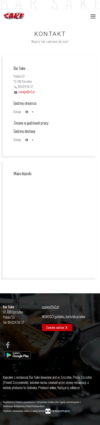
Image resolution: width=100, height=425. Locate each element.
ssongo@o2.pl (26, 91)
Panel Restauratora (36, 406)
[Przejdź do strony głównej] (14, 16)
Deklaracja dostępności (14, 406)
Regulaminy (8, 402)
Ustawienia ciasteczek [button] (48, 402)
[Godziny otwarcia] (32, 112)
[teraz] (27, 111)
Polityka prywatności (25, 402)
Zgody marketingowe (70, 402)
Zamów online (57, 327)
